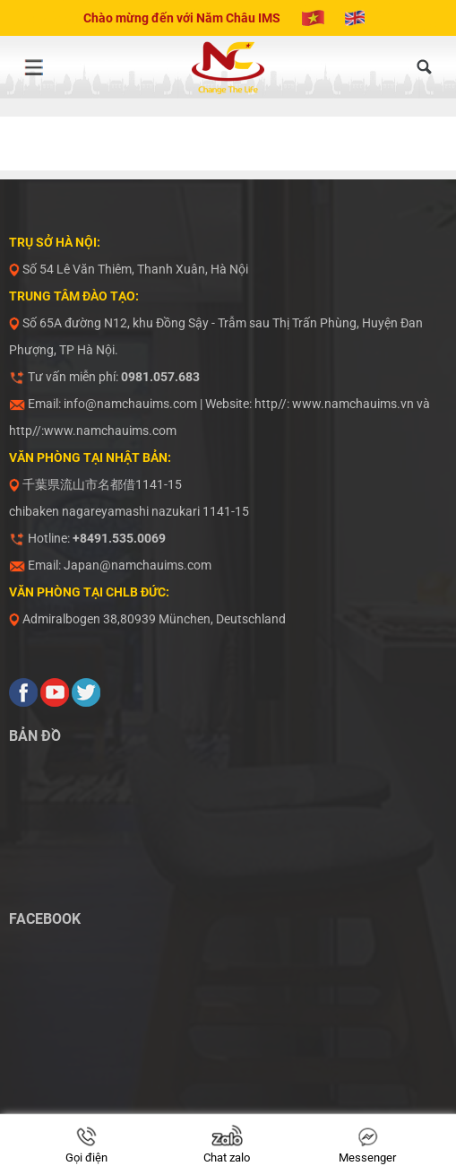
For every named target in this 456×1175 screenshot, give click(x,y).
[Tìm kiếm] (425, 67)
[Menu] (33, 67)
